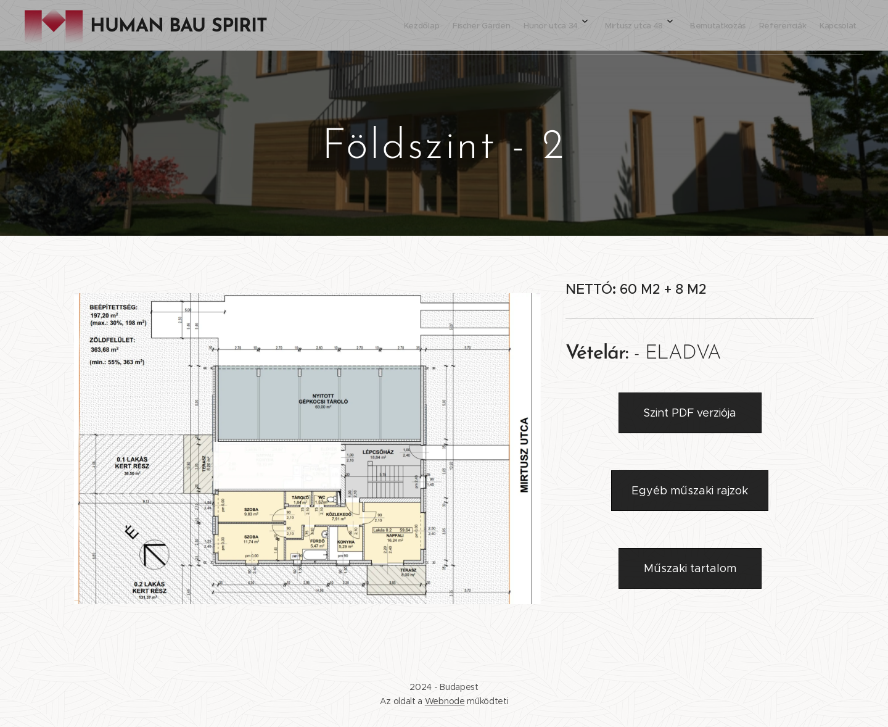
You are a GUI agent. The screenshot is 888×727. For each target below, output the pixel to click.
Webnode (445, 701)
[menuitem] (702, 25)
